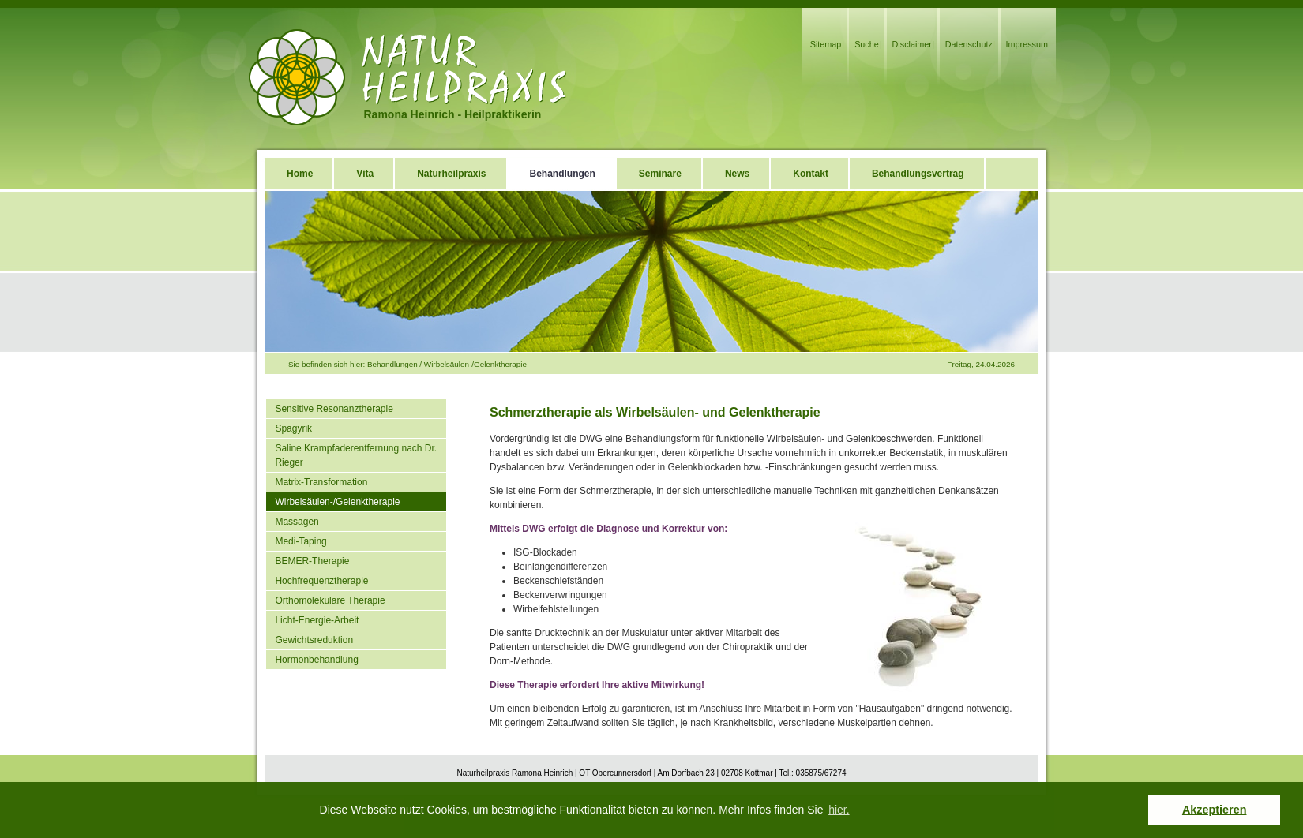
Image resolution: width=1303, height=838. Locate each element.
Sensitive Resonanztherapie (333, 408)
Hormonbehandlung (316, 659)
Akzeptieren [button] (1214, 809)
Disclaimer (912, 44)
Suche (866, 44)
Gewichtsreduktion (314, 639)
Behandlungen (392, 364)
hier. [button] (838, 809)
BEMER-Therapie (312, 561)
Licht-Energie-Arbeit (317, 620)
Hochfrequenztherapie (321, 580)
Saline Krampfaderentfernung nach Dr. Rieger (356, 455)
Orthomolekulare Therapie (330, 600)
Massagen (296, 521)
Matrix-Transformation (321, 482)
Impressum (1027, 44)
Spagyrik (293, 428)
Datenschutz (969, 44)
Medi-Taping (300, 541)
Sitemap (826, 44)
